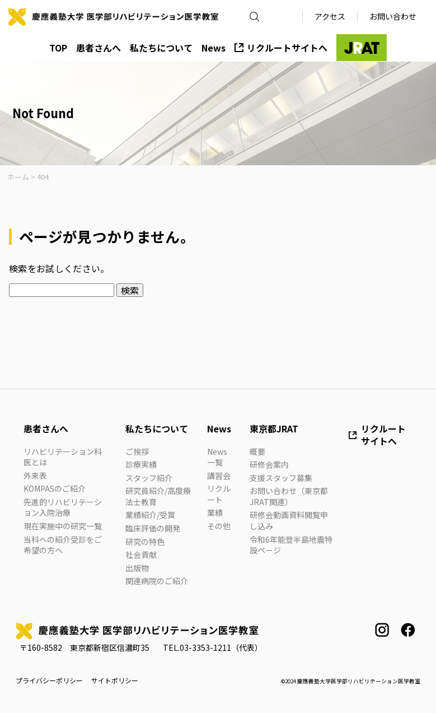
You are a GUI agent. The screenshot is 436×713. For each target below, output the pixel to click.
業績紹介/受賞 (150, 514)
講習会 (219, 475)
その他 (219, 526)
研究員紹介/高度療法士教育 (158, 496)
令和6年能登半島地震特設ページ (291, 545)
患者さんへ (98, 47)
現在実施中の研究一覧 (63, 526)
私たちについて (161, 47)
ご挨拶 (137, 451)
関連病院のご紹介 (156, 580)
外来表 (35, 475)
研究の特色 (145, 541)
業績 (215, 512)
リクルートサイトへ (287, 47)
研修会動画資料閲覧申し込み (289, 520)
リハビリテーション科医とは (63, 457)
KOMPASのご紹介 (55, 488)
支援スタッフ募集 (281, 477)
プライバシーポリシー (49, 680)
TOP (58, 47)
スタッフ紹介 (148, 477)
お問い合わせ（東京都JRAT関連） (289, 496)
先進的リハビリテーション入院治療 (63, 507)
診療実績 (141, 464)
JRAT (361, 47)
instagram (382, 630)
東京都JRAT (274, 428)
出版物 (137, 568)
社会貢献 (141, 554)
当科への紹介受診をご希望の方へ (63, 545)
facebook (408, 630)
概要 (257, 451)
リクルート (219, 494)
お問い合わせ (392, 16)
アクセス (330, 16)
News (213, 47)
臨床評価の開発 (152, 528)
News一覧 (217, 457)
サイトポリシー (114, 680)
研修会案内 (269, 464)
